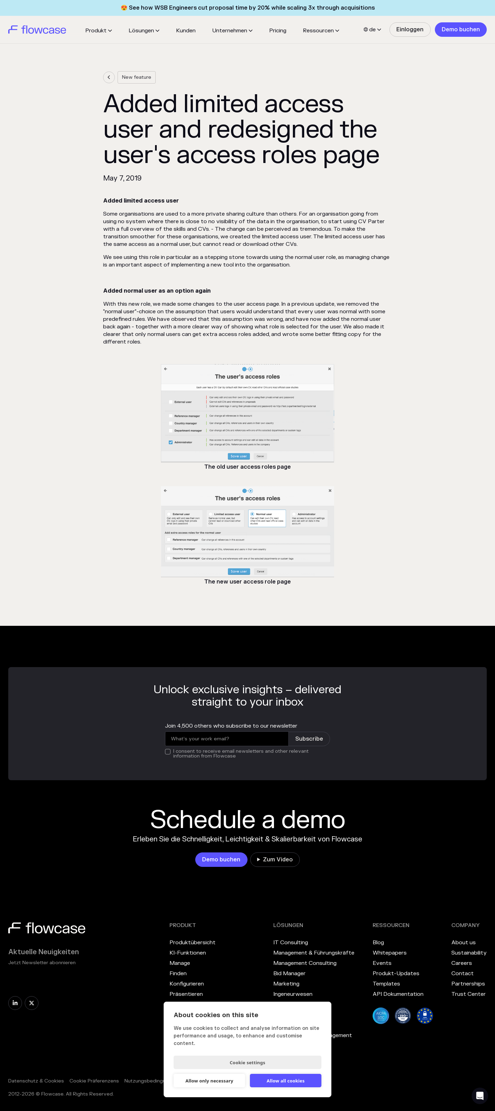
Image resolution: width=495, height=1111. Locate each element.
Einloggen (410, 29)
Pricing (277, 30)
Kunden (186, 30)
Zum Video (278, 859)
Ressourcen (318, 30)
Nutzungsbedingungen (150, 1081)
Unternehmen (229, 30)
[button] (98, 30)
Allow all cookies (286, 1081)
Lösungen (141, 30)
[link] (409, 29)
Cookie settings (247, 1062)
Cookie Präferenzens (94, 1081)
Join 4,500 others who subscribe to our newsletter (231, 725)
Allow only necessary (209, 1081)
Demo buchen (461, 29)
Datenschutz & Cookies (36, 1081)
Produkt (96, 30)
